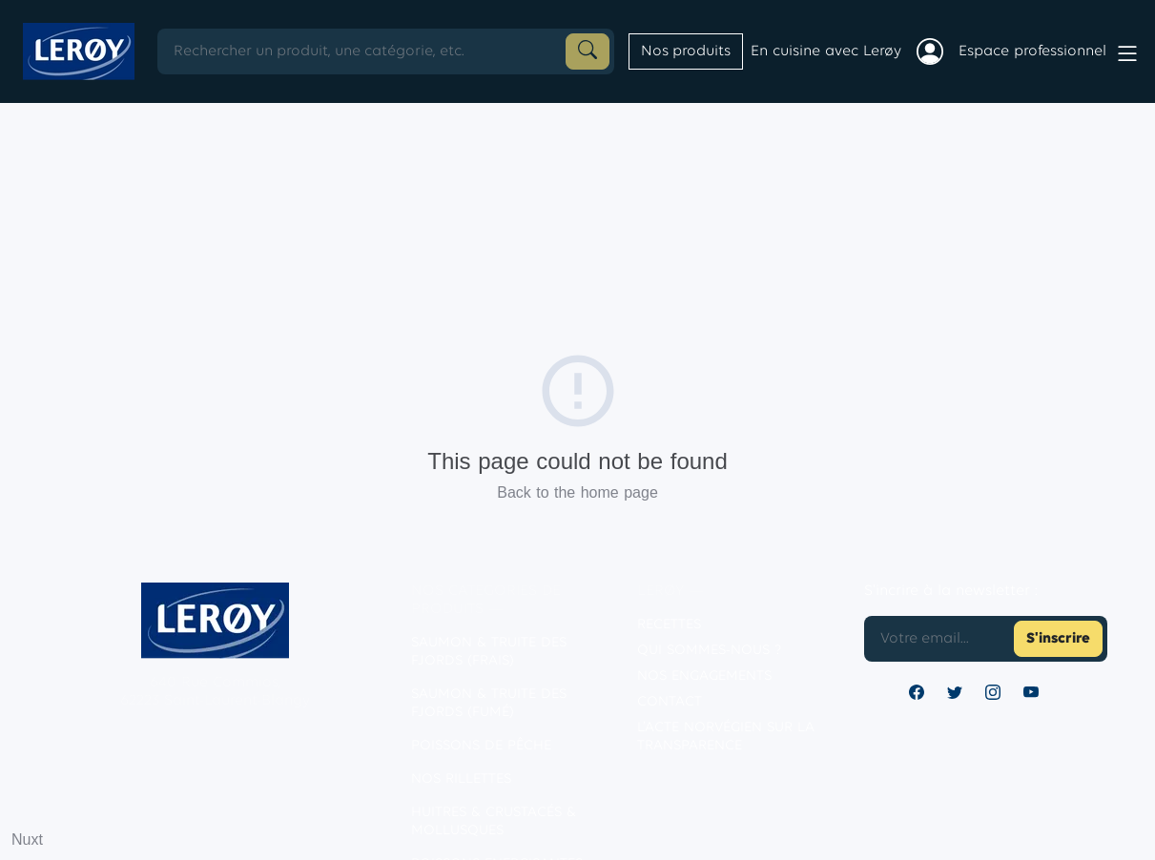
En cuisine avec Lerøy (826, 51)
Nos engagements (704, 676)
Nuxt (27, 839)
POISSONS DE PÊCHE (481, 746)
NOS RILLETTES (461, 779)
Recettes (669, 625)
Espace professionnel (1032, 51)
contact (669, 702)
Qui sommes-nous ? (709, 651)
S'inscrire (1058, 638)
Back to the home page (577, 492)
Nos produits (686, 51)
